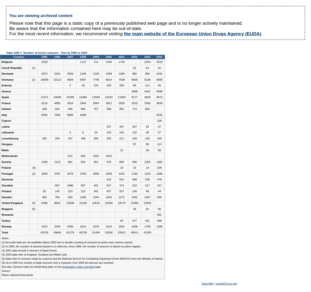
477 (134, 220)
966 (134, 73)
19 (134, 167)
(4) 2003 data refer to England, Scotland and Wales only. (34, 254)
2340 (57, 226)
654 (83, 162)
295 (121, 85)
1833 (109, 156)
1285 (83, 197)
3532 (159, 114)
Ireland (6, 108)
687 (57, 185)
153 (70, 191)
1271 (122, 197)
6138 (147, 79)
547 (108, 185)
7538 (122, 79)
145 (57, 191)
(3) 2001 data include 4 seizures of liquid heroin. (30, 250)
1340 (109, 61)
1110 (57, 162)
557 (121, 191)
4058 (96, 173)
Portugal (7, 173)
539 (147, 179)
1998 (83, 56)
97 (159, 126)
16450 (109, 203)
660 (147, 108)
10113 (57, 79)
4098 (159, 91)
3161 (57, 73)
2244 (147, 61)
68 (159, 150)
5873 (159, 97)
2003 (147, 56)
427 (108, 126)
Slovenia (7, 179)
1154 (147, 173)
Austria (6, 162)
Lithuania (8, 132)
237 (70, 138)
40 (147, 132)
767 (96, 108)
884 (83, 108)
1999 (96, 56)
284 (57, 138)
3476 (70, 173)
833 (70, 197)
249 (108, 85)
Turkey (6, 220)
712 (96, 61)
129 (96, 85)
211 (121, 138)
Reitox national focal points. (18, 275)
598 (108, 108)
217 (147, 185)
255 (44, 138)
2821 (109, 103)
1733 (122, 61)
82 (44, 191)
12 (121, 150)
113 (159, 144)
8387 (83, 79)
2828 (159, 103)
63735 (44, 232)
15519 (96, 203)
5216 (44, 103)
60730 (83, 232)
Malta (5, 150)
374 (121, 185)
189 (83, 138)
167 (159, 185)
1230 (96, 73)
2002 (134, 56)
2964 (83, 103)
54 (147, 67)
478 (108, 162)
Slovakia (7, 185)
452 (96, 162)
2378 (96, 226)
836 (134, 162)
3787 (57, 173)
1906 (134, 226)
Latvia (6, 126)
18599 (44, 79)
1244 (96, 197)
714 (134, 108)
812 (70, 156)
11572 (44, 97)
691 (159, 214)
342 (96, 191)
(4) (33, 203)
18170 (121, 203)
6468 (44, 203)
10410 (109, 97)
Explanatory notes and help (78, 266)
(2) (33, 79)
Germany (8, 79)
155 (147, 138)
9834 (57, 203)
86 (134, 85)
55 (134, 67)
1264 (109, 197)
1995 (44, 56)
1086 (70, 185)
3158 (44, 61)
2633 (134, 103)
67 (159, 132)
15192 (83, 203)
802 (121, 108)
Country (19, 56)
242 (121, 132)
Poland (6, 167)
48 (134, 209)
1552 (96, 156)
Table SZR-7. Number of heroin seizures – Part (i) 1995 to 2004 (46, 52)
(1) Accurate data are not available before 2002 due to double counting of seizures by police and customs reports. (67, 242)
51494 (96, 232)
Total (5, 232)
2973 (44, 73)
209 (44, 108)
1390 (159, 226)
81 (147, 209)
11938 (96, 97)
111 (147, 85)
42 (159, 67)
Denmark (7, 73)
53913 (121, 232)
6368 (83, 114)
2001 (121, 56)
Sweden (7, 197)
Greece (6, 91)
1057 (147, 197)
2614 (83, 226)
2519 (159, 61)
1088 (159, 173)
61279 (70, 232)
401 (96, 185)
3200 (109, 173)
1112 (83, 61)
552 (121, 179)
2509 (70, 73)
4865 (57, 103)
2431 (122, 173)
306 (96, 138)
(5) (33, 209)
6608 (159, 79)
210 (83, 191)
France (6, 103)
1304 (122, 73)
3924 (70, 103)
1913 (44, 226)
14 (147, 167)
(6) (34, 167)
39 (147, 150)
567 (83, 185)
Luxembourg (10, 138)
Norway (7, 226)
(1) (33, 67)
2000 (109, 56)
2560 (147, 103)
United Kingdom (12, 203)
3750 (83, 173)
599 (70, 108)
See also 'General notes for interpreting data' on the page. (51, 266)
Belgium (7, 61)
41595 (147, 232)
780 (57, 197)
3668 (134, 91)
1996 (57, 56)
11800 (121, 97)
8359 (44, 114)
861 (70, 162)
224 (134, 185)
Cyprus (6, 120)
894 (147, 73)
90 (147, 144)
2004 (159, 56)
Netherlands (10, 156)
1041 (159, 73)
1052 (134, 197)
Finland (7, 191)
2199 (83, 73)
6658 (134, 79)
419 (108, 179)
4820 (147, 97)
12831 (147, 203)
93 (147, 126)
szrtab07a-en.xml (226, 283)
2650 (122, 103)
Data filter (207, 283)
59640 (57, 232)
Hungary (7, 144)
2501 (122, 226)
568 (134, 179)
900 (159, 197)
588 (159, 220)
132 (134, 132)
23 (121, 167)
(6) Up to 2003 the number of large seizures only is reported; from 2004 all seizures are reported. (58, 262)
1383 (159, 162)
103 (108, 132)
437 (108, 191)
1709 (147, 226)
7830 (57, 114)
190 (159, 138)
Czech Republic (12, 67)
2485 (70, 226)
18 (83, 85)
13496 (83, 97)
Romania (7, 214)
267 (134, 126)
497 (121, 126)
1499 (109, 73)
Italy (4, 114)
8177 (134, 97)
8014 (109, 79)
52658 (109, 232)
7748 (96, 79)
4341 (147, 91)
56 (159, 85)
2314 (109, 226)
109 (159, 120)
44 (159, 191)
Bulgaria (7, 209)
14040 (57, 97)
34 (96, 132)
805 (44, 197)
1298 (44, 162)
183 (134, 138)
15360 (134, 203)
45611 (134, 232)
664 (57, 108)
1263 (147, 162)
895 (121, 162)
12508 (70, 203)
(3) (33, 173)
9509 (70, 79)
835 (83, 156)
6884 (70, 114)
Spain (5, 97)
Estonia (7, 85)
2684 (96, 103)
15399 (70, 97)
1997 (70, 56)
